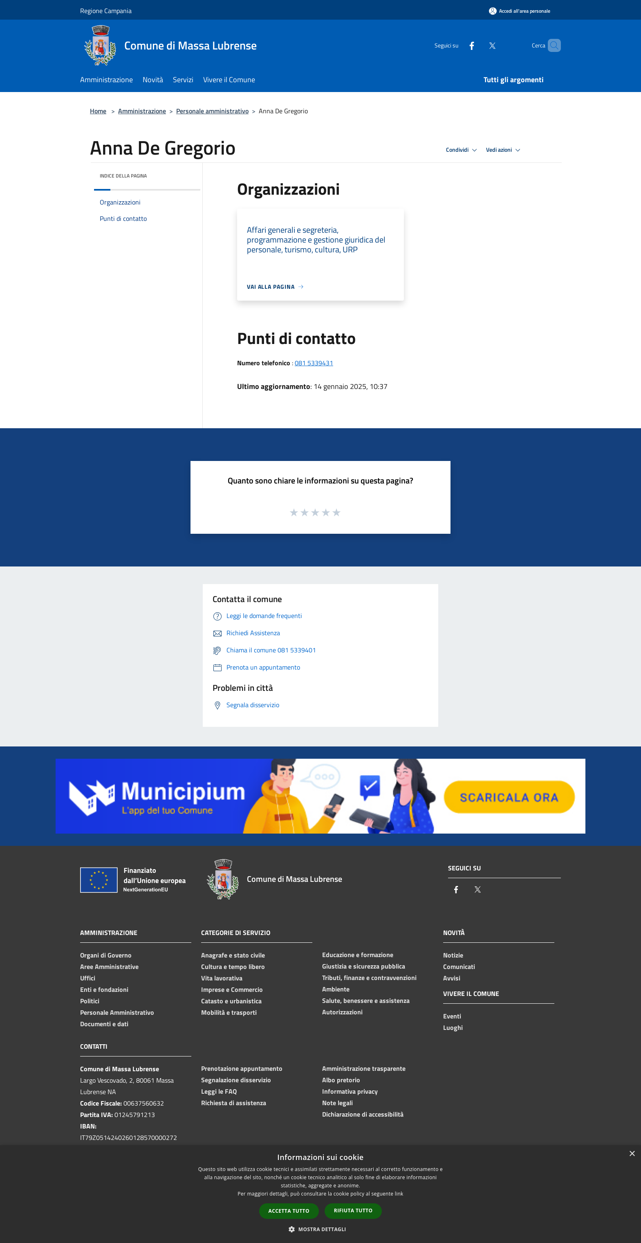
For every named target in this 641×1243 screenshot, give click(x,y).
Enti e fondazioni (104, 989)
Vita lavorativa (221, 978)
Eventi (452, 1016)
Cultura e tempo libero (233, 966)
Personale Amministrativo (117, 1012)
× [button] (632, 1154)
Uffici (87, 978)
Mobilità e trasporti (229, 1012)
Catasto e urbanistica (231, 1001)
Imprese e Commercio (232, 989)
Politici (89, 1001)
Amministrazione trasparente (364, 1068)
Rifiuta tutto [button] (353, 1210)
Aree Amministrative (109, 966)
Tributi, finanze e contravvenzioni (369, 977)
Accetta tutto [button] (289, 1210)
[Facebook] (458, 45)
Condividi (463, 150)
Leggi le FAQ (219, 1091)
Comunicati (459, 966)
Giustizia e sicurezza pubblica (363, 966)
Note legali (337, 1103)
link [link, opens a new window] (399, 1193)
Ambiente (336, 989)
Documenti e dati (104, 1024)
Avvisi (451, 978)
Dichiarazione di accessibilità (362, 1114)
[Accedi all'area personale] (519, 10)
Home (98, 111)
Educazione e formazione (357, 955)
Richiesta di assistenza (233, 1103)
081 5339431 (314, 363)
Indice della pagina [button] (123, 176)
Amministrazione (142, 111)
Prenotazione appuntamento (241, 1068)
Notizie (453, 955)
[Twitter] (478, 45)
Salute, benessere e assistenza (366, 1000)
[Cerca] (551, 45)
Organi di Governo (106, 955)
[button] (320, 1229)
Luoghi (453, 1027)
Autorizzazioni (342, 1012)
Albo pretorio (341, 1080)
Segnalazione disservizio (236, 1080)
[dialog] (320, 1194)
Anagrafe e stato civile (233, 955)
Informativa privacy (350, 1091)
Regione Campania (106, 11)
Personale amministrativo (212, 111)
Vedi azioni (504, 150)
